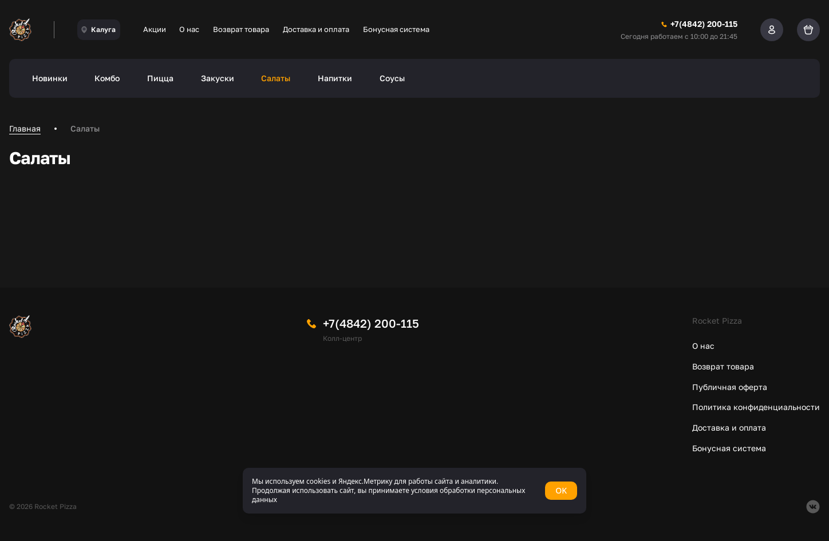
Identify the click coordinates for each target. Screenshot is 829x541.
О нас (189, 29)
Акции (154, 29)
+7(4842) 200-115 (371, 323)
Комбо (107, 78)
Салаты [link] (85, 128)
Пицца (160, 78)
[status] (414, 491)
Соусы (392, 78)
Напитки (335, 78)
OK (561, 490)
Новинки (50, 78)
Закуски (217, 78)
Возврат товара (241, 29)
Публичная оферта (729, 387)
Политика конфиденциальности (756, 407)
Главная (25, 128)
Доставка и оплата (316, 29)
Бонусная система (396, 29)
